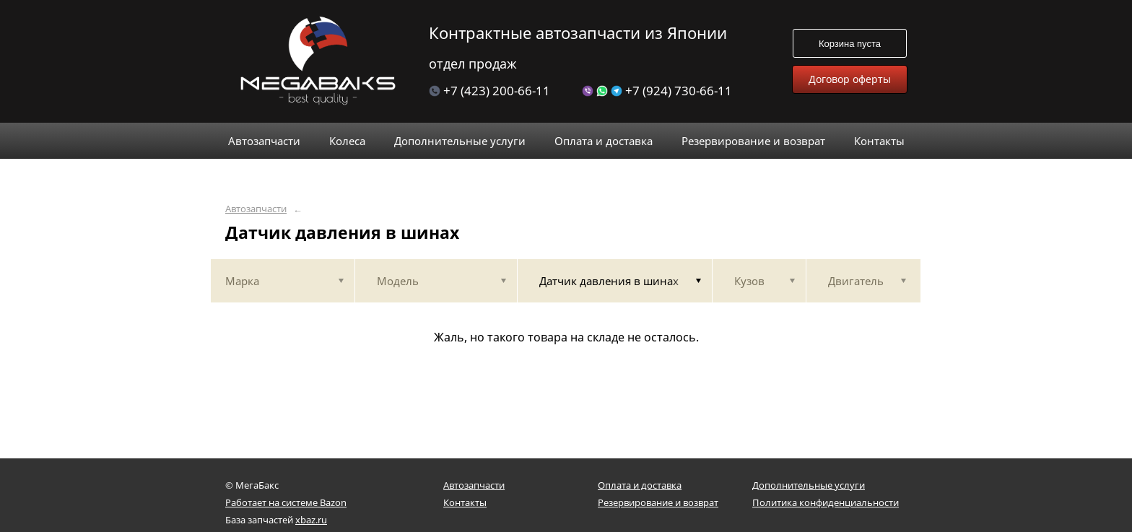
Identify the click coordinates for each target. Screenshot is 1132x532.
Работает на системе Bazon (286, 502)
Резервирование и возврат (658, 502)
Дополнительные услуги (808, 485)
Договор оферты (850, 79)
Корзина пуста (850, 43)
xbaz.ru (311, 519)
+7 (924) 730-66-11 (657, 90)
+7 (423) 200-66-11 (489, 90)
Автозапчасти (256, 209)
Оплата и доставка (640, 485)
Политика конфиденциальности (825, 502)
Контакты (465, 502)
